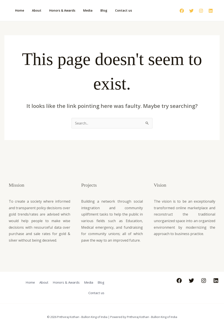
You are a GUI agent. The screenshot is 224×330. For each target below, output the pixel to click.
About (34, 10)
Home (18, 10)
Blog (96, 10)
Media (81, 10)
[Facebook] (182, 11)
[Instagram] (201, 11)
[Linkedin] (210, 11)
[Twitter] (191, 11)
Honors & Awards (58, 10)
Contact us (113, 10)
